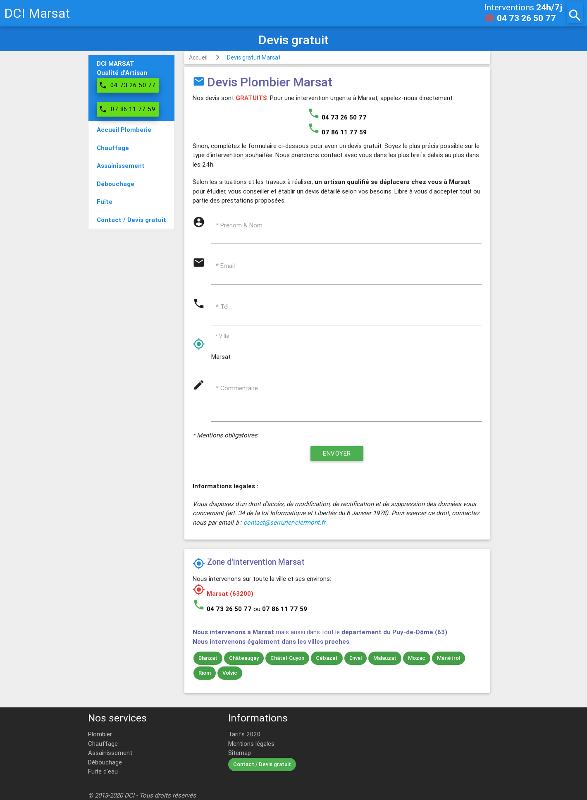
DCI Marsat (37, 13)
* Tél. (223, 306)
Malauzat (384, 657)
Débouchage (105, 762)
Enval (355, 657)
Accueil (198, 57)
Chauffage (103, 743)
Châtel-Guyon (287, 657)
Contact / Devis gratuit (262, 764)
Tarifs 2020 (244, 734)
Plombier (100, 734)
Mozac (416, 657)
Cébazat (327, 657)
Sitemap (239, 753)
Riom (204, 672)
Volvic (229, 672)
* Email (225, 266)
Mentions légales (251, 743)
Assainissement (110, 753)
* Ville (222, 336)
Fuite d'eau (103, 771)
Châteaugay (244, 657)
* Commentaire (237, 388)
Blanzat (207, 657)
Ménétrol (448, 657)
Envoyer (337, 453)
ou (280, 609)
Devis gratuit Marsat (254, 57)
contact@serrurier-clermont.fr (284, 522)
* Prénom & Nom (239, 225)
